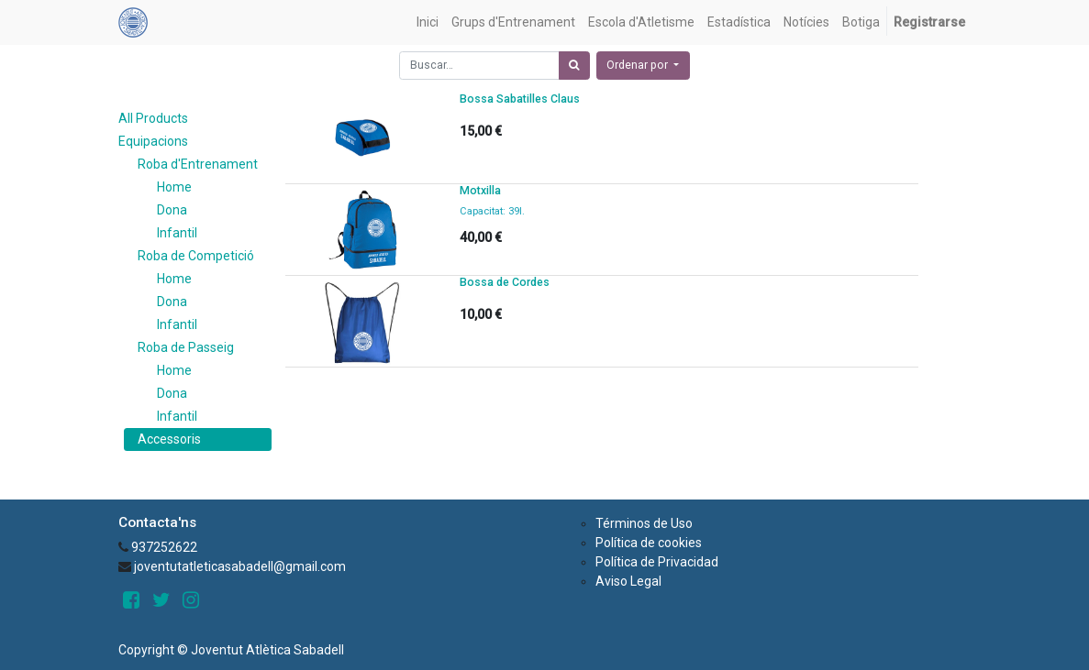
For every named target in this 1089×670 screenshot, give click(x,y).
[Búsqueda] (574, 65)
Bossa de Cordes (505, 282)
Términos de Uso (644, 523)
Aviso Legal (628, 581)
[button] (643, 65)
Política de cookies (648, 542)
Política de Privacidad (656, 562)
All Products (153, 118)
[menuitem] (427, 22)
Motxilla (480, 190)
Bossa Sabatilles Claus (520, 99)
